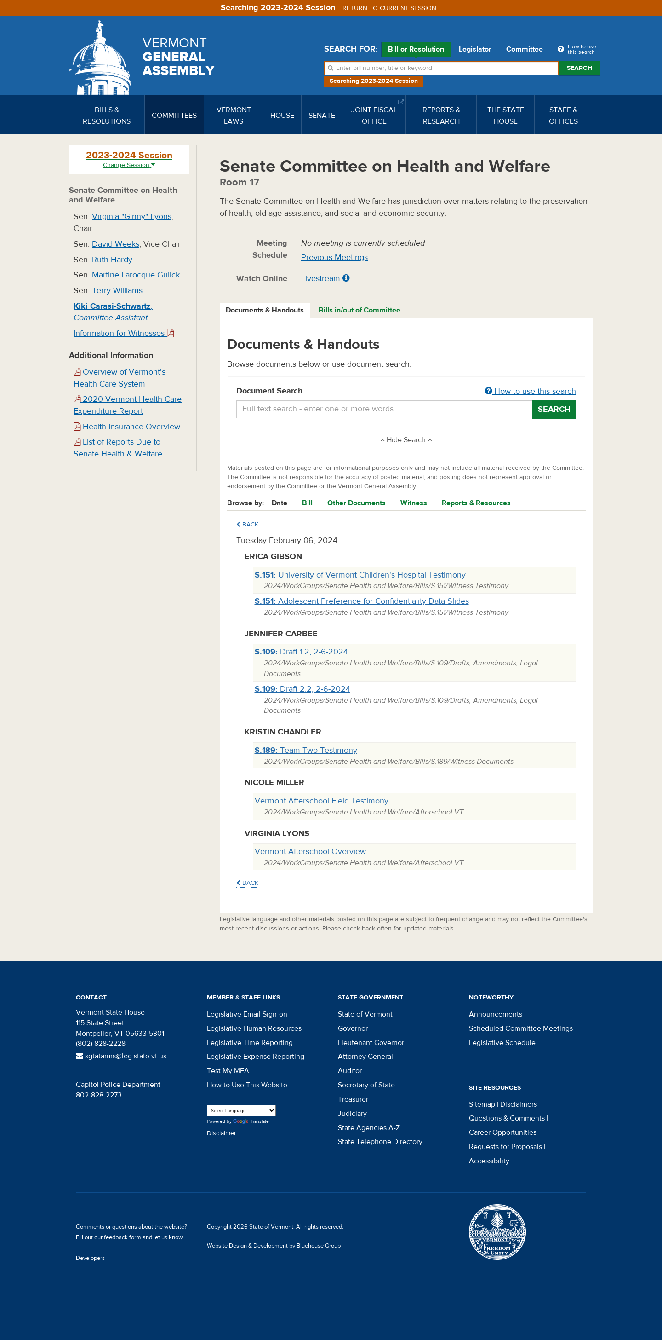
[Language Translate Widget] (241, 1110)
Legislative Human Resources (254, 1028)
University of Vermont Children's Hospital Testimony (360, 575)
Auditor (350, 1070)
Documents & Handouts (265, 310)
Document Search (406, 391)
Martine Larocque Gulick (136, 275)
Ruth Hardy (112, 259)
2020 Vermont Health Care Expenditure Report (128, 405)
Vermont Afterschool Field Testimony (321, 801)
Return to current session (389, 8)
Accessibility (489, 1161)
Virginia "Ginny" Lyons (131, 216)
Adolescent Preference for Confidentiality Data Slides (362, 601)
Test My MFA (228, 1070)
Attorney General (365, 1056)
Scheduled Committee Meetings (521, 1028)
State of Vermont (365, 1014)
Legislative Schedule (502, 1042)
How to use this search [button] (530, 391)
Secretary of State (366, 1085)
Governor (353, 1028)
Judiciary (352, 1113)
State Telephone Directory (380, 1141)
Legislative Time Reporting (250, 1042)
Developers (90, 1258)
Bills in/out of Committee (359, 310)
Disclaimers (518, 1104)
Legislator (475, 49)
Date (279, 503)
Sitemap (482, 1104)
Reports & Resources (476, 503)
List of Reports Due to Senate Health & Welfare (118, 448)
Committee (524, 49)
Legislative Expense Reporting (255, 1056)
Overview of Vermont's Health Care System (120, 378)
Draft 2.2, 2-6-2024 (302, 689)
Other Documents (356, 503)
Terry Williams (117, 290)
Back (247, 524)
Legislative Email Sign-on (247, 1014)
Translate (251, 1121)
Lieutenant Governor (371, 1042)
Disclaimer (221, 1133)
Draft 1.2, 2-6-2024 (301, 652)
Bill (307, 503)
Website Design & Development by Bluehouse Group (274, 1245)
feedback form (122, 1237)
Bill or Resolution (416, 51)
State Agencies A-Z (369, 1127)
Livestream (320, 278)
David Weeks (115, 244)
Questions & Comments (507, 1118)
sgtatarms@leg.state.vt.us (121, 1056)
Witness (413, 503)
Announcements (495, 1014)
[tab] (265, 310)
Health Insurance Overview (127, 427)
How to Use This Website (247, 1085)
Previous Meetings (334, 257)
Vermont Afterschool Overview (310, 851)
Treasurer (353, 1099)
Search (579, 68)
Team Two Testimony (306, 750)
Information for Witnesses (124, 333)
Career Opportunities (502, 1132)
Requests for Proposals (505, 1146)
